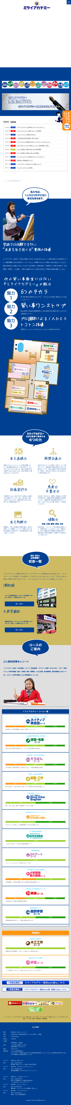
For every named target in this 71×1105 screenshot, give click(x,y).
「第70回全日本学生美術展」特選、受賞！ (28, 138)
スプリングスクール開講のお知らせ (26, 134)
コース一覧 (35, 1017)
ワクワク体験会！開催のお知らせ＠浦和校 (28, 153)
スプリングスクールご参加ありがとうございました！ (31, 127)
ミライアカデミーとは (19, 1017)
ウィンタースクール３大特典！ (25, 167)
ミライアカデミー (14, 181)
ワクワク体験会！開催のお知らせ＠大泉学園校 (29, 149)
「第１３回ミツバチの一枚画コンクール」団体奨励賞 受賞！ (33, 145)
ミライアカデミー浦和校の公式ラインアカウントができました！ (33, 142)
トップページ (8, 1017)
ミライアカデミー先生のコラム (48, 1017)
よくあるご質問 (31, 1018)
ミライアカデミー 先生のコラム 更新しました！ (29, 164)
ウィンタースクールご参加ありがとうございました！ (31, 156)
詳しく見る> (19, 604)
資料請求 (38, 1018)
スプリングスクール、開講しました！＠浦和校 (29, 131)
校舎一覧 (28, 1017)
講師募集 (44, 1018)
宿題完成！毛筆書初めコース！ (25, 160)
